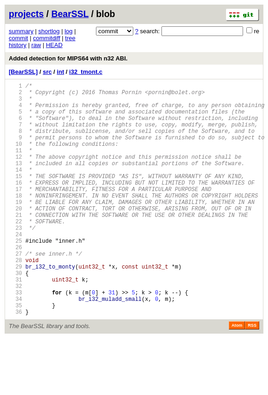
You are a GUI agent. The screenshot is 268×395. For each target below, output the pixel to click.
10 (15, 158)
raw (36, 45)
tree (70, 38)
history (17, 45)
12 (15, 173)
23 (15, 259)
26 (15, 283)
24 (15, 267)
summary (21, 31)
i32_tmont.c (85, 71)
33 (15, 338)
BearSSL (70, 14)
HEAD (54, 45)
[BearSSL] (23, 71)
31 (15, 322)
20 (15, 236)
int (60, 71)
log (68, 31)
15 (15, 197)
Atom (237, 375)
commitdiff (46, 38)
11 (15, 165)
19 (15, 228)
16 (15, 205)
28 (15, 299)
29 (15, 307)
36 (15, 361)
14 (15, 189)
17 (15, 212)
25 (15, 275)
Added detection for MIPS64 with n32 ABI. (68, 58)
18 (15, 220)
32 (15, 330)
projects (26, 14)
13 (15, 181)
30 (15, 314)
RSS (252, 375)
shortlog (49, 31)
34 (15, 346)
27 (15, 291)
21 (15, 244)
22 (15, 252)
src (47, 71)
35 (15, 354)
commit (18, 38)
